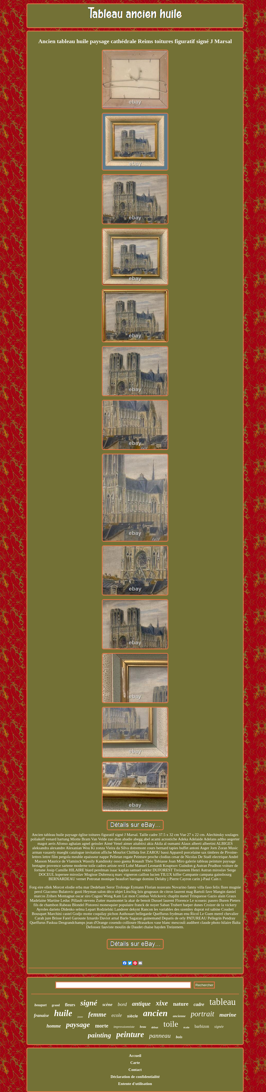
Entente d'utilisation (135, 1084)
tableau (222, 1002)
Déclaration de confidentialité (134, 1077)
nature (180, 1004)
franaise (41, 1015)
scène (107, 1004)
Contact (135, 1070)
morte (101, 1026)
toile (170, 1024)
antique (141, 1004)
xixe (162, 1003)
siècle (132, 1016)
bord (122, 1004)
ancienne (179, 1016)
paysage (78, 1025)
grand (56, 1005)
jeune (80, 1016)
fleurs (70, 1005)
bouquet (41, 1005)
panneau (160, 1035)
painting (99, 1035)
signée (219, 1027)
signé (88, 1002)
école (186, 1027)
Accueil (135, 1056)
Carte (135, 1063)
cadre (199, 1004)
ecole (116, 1015)
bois (179, 1037)
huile (63, 1013)
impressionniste (124, 1027)
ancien (155, 1013)
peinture (130, 1034)
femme (97, 1014)
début (154, 1027)
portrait (202, 1014)
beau (143, 1027)
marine (228, 1014)
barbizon (202, 1026)
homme (53, 1026)
